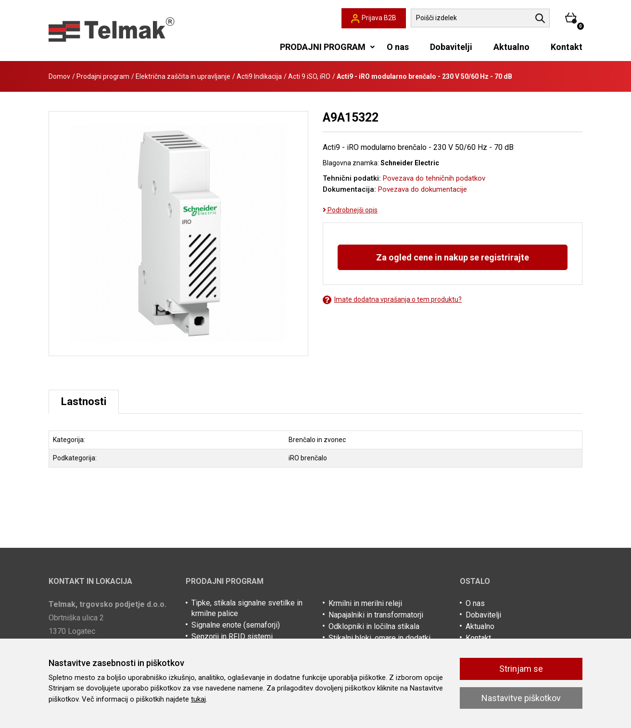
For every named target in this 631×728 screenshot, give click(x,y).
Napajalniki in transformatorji (375, 614)
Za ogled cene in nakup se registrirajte (452, 257)
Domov (59, 76)
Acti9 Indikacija (259, 76)
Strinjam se (521, 669)
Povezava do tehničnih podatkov (434, 178)
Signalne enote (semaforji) (235, 624)
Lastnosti (83, 401)
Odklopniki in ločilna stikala (373, 626)
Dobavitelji (451, 47)
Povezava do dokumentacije (422, 189)
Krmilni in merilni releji (365, 603)
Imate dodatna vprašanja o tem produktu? (392, 300)
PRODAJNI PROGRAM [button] (323, 47)
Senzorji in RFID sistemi (232, 636)
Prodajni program (102, 76)
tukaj (198, 699)
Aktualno (511, 47)
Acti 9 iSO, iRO (309, 76)
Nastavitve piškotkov (521, 698)
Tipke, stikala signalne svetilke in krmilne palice (247, 608)
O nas (398, 47)
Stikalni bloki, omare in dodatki (379, 637)
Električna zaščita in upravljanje (183, 76)
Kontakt (566, 47)
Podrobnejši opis (350, 210)
